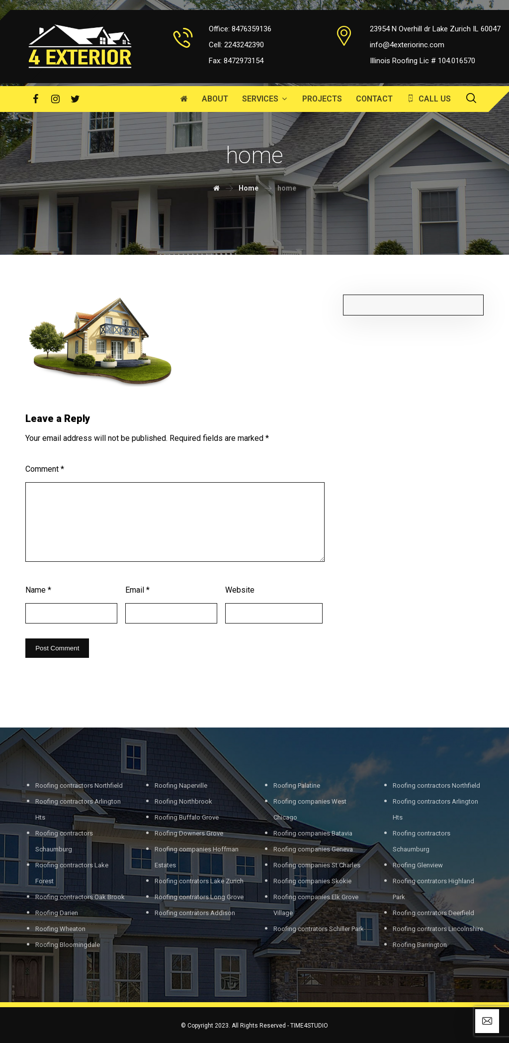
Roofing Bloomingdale (67, 944)
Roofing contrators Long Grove (199, 897)
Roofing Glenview (418, 865)
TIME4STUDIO (309, 1025)
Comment (44, 469)
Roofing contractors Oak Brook (80, 897)
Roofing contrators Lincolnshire (438, 929)
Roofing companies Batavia (312, 833)
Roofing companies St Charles (316, 865)
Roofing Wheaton (60, 929)
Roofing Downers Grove (189, 833)
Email (137, 590)
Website (239, 590)
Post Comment (57, 648)
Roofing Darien (56, 913)
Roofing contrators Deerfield (433, 913)
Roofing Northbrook (183, 801)
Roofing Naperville (181, 785)
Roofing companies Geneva (313, 849)
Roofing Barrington (420, 944)
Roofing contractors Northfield (79, 785)
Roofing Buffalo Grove (187, 817)
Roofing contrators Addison (195, 913)
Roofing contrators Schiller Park (318, 929)
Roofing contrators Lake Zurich (199, 881)
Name (38, 590)
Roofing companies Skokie (312, 881)
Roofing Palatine (296, 785)
